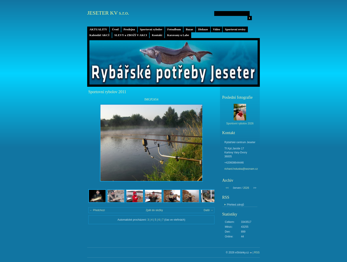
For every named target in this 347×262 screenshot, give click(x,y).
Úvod (115, 29)
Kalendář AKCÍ (99, 35)
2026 (246, 187)
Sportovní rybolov (151, 29)
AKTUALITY (98, 29)
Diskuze (203, 29)
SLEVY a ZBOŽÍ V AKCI (130, 35)
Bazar (189, 29)
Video (216, 29)
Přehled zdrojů (235, 204)
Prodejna (129, 29)
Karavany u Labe (178, 35)
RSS (257, 252)
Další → (208, 210)
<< (227, 187)
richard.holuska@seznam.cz (241, 168)
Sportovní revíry (235, 29)
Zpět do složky (154, 210)
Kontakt (157, 35)
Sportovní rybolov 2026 (239, 123)
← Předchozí (97, 210)
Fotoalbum (174, 29)
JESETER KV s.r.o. (108, 13)
